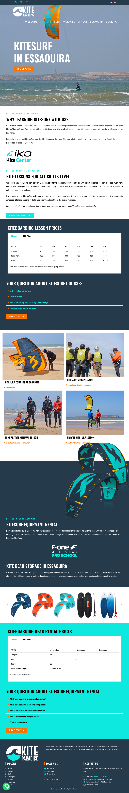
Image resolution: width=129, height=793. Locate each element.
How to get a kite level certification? (23, 308)
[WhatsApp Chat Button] (6, 786)
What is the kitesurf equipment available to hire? (27, 710)
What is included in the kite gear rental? (24, 716)
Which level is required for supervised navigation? (28, 698)
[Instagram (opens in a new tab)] (21, 2)
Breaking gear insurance (18, 722)
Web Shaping (73, 789)
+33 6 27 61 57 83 (100, 776)
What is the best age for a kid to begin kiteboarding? (29, 302)
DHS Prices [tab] (27, 236)
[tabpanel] (64, 256)
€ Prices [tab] (14, 236)
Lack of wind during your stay (20, 290)
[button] (24, 69)
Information (10, 387)
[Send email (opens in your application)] (27, 2)
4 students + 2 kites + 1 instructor (80, 385)
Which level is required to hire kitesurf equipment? (28, 704)
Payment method (16, 296)
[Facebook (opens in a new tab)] (16, 2)
